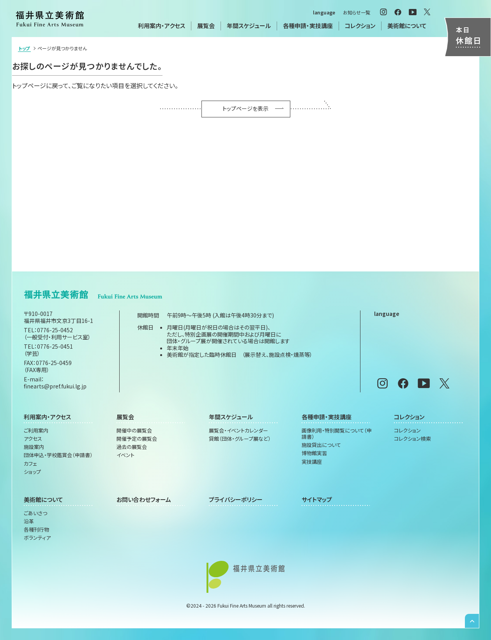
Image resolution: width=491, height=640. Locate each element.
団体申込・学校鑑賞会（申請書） (58, 455)
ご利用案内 (36, 430)
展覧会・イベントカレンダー (238, 430)
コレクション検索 (412, 439)
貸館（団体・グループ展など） (240, 439)
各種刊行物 (36, 530)
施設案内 (34, 447)
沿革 (29, 521)
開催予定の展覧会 (137, 439)
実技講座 (312, 462)
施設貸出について (321, 445)
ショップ (32, 472)
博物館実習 (314, 453)
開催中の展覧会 (134, 430)
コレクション (407, 430)
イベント (125, 455)
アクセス (33, 439)
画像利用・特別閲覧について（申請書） (337, 433)
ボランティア (37, 538)
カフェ (30, 464)
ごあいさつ (35, 513)
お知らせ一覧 (356, 12)
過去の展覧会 (132, 447)
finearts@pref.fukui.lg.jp (55, 386)
